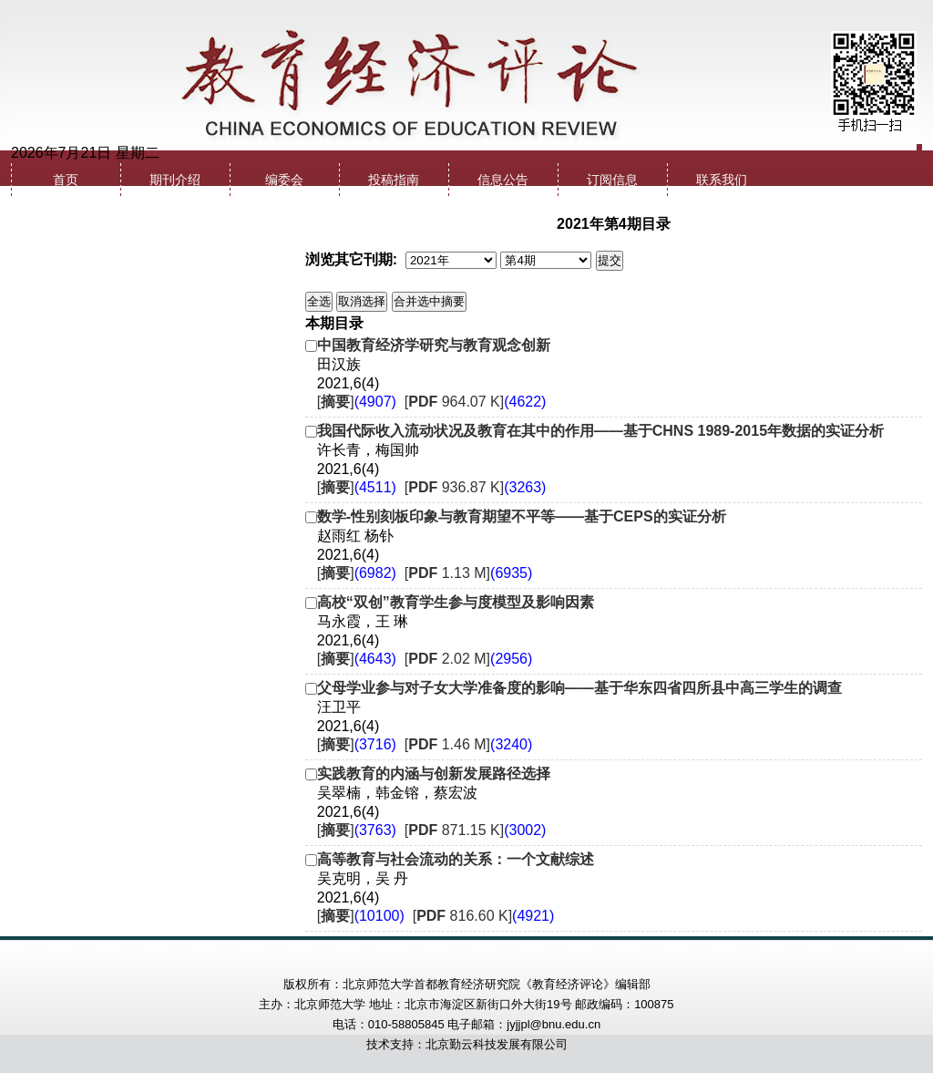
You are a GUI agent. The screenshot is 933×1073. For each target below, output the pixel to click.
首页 (65, 180)
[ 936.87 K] (476, 487)
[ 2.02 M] (469, 658)
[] (356, 401)
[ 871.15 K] (476, 830)
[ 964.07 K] (476, 401)
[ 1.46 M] (469, 744)
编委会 (284, 180)
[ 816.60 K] (484, 915)
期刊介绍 (174, 180)
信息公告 (502, 180)
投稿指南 (393, 180)
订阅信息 (612, 180)
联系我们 (721, 180)
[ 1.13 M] (469, 573)
